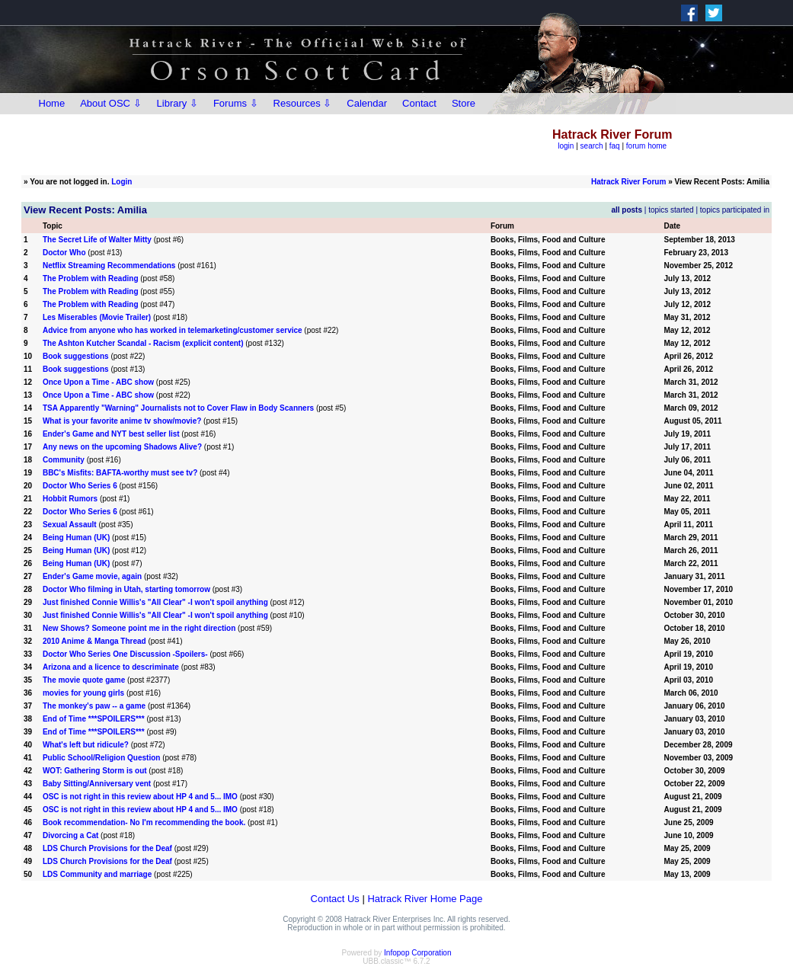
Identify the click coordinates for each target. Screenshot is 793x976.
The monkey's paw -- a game (94, 706)
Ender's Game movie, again (92, 576)
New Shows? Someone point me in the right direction (139, 628)
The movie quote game (84, 680)
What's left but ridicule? (86, 745)
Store (463, 103)
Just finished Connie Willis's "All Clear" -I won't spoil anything (155, 602)
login (566, 146)
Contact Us (335, 898)
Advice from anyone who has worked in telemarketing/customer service (172, 330)
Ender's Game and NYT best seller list (111, 434)
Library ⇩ (177, 103)
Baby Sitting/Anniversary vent (97, 783)
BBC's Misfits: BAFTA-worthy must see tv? (120, 473)
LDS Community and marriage (97, 874)
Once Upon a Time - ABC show (98, 382)
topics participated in (734, 210)
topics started (670, 210)
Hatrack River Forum (628, 182)
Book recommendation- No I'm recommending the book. (144, 822)
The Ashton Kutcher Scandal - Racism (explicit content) (143, 343)
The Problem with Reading (91, 278)
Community (64, 460)
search (591, 146)
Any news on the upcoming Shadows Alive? (122, 447)
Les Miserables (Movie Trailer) (97, 317)
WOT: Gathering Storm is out (95, 770)
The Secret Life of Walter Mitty (97, 239)
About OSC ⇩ (110, 103)
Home (52, 103)
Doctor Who (64, 252)
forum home (646, 146)
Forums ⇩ (235, 103)
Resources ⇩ (302, 103)
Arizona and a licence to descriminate (111, 667)
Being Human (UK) (76, 537)
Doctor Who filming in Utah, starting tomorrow (126, 589)
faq (614, 146)
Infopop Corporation (417, 953)
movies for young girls (83, 693)
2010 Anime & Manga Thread (94, 641)
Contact (419, 103)
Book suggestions (76, 356)
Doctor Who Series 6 (80, 486)
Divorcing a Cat (70, 835)
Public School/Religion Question (101, 758)
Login (121, 182)
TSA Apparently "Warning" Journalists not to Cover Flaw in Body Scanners (178, 408)
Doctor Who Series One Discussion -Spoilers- (125, 654)
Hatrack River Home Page (424, 898)
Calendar (367, 103)
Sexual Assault (70, 524)
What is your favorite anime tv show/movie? (122, 421)
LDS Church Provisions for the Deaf (107, 848)
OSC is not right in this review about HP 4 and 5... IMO (140, 796)
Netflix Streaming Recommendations (109, 265)
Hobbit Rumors (70, 498)
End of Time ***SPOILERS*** (94, 719)
